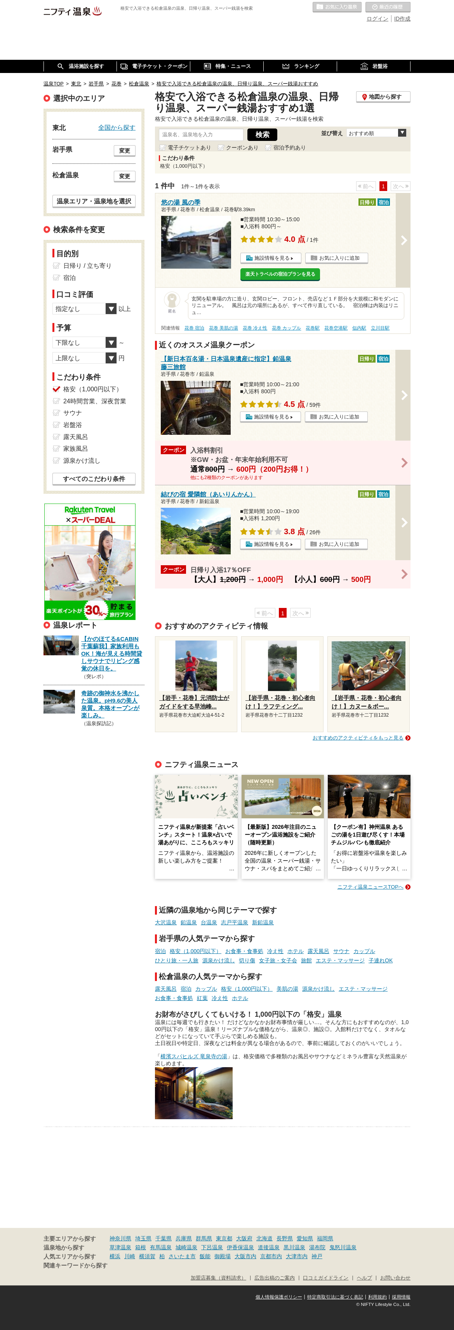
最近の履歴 (388, 7)
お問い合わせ (395, 1278)
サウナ (341, 951)
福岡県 (325, 1238)
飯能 (205, 1256)
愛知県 (305, 1238)
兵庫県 (184, 1238)
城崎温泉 (186, 1247)
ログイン (377, 19)
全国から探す (117, 127)
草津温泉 (120, 1247)
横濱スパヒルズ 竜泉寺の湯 (193, 1056)
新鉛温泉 (263, 922)
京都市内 (271, 1256)
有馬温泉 (161, 1247)
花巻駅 (313, 328)
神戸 (316, 1256)
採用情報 (401, 1297)
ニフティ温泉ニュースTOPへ (370, 887)
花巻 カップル (286, 328)
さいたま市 (182, 1256)
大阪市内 (245, 1256)
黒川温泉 (294, 1247)
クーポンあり (242, 147)
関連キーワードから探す (75, 1265)
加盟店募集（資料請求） (218, 1278)
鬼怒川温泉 (343, 1247)
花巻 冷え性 (255, 328)
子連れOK (381, 960)
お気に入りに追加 (339, 258)
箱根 (140, 1247)
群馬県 (204, 1238)
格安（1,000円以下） (195, 951)
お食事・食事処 (244, 951)
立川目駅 (380, 328)
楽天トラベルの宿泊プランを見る (280, 274)
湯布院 (317, 1247)
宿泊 (160, 951)
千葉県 (163, 1238)
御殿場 (222, 1256)
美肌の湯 (287, 989)
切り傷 (247, 960)
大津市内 (297, 1256)
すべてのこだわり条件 (94, 479)
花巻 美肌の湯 (223, 328)
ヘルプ (364, 1278)
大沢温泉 (166, 922)
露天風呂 (318, 951)
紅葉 (202, 998)
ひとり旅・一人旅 (176, 960)
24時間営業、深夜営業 (94, 401)
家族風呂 (75, 448)
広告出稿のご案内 (274, 1278)
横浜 (115, 1256)
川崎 (129, 1256)
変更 (124, 151)
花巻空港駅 (336, 328)
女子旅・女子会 (278, 960)
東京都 (224, 1238)
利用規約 (377, 1297)
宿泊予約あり (289, 147)
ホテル (295, 951)
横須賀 (147, 1256)
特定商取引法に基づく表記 (335, 1297)
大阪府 (244, 1238)
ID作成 (402, 19)
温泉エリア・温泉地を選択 (94, 201)
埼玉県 (143, 1238)
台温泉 (209, 922)
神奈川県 (120, 1238)
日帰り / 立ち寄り (87, 265)
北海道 (264, 1238)
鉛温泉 (189, 922)
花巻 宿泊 (194, 328)
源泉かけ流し (218, 960)
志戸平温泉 (234, 922)
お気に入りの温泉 (337, 7)
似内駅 (359, 328)
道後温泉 (269, 1247)
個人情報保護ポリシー (279, 1297)
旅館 (306, 960)
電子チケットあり (189, 147)
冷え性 (275, 951)
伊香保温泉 (240, 1247)
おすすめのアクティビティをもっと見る (358, 738)
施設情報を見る (272, 258)
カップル (364, 951)
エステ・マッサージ (340, 960)
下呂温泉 (212, 1247)
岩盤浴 (72, 425)
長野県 (285, 1238)
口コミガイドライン (325, 1278)
